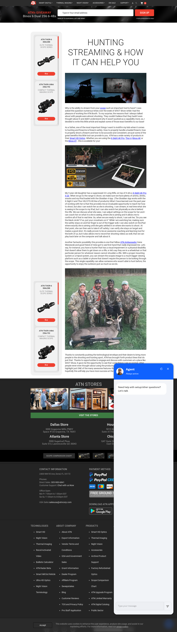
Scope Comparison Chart (100, 574)
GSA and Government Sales (72, 556)
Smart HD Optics (77, 138)
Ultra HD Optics (41, 574)
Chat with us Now (65, 485)
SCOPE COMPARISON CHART (59, 456)
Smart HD (38, 532)
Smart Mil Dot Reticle (43, 568)
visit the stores (88, 415)
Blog (61, 586)
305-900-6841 (57, 482)
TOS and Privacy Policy (69, 598)
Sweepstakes (65, 580)
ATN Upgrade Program (99, 580)
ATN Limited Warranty (99, 586)
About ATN (64, 532)
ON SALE (112, 3)
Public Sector (95, 598)
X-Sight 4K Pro (118, 138)
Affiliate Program (67, 574)
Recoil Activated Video (44, 550)
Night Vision (39, 538)
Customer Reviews (67, 592)
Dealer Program (66, 568)
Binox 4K (136, 138)
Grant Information (67, 562)
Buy (46, 74)
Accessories (94, 550)
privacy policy (122, 624)
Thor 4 (128, 138)
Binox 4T (72, 141)
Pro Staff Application (68, 604)
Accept (43, 623)
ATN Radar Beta (41, 562)
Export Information (68, 538)
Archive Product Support (100, 556)
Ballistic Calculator (42, 556)
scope (103, 108)
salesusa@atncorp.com (60, 502)
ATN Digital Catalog (98, 592)
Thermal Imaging (41, 544)
